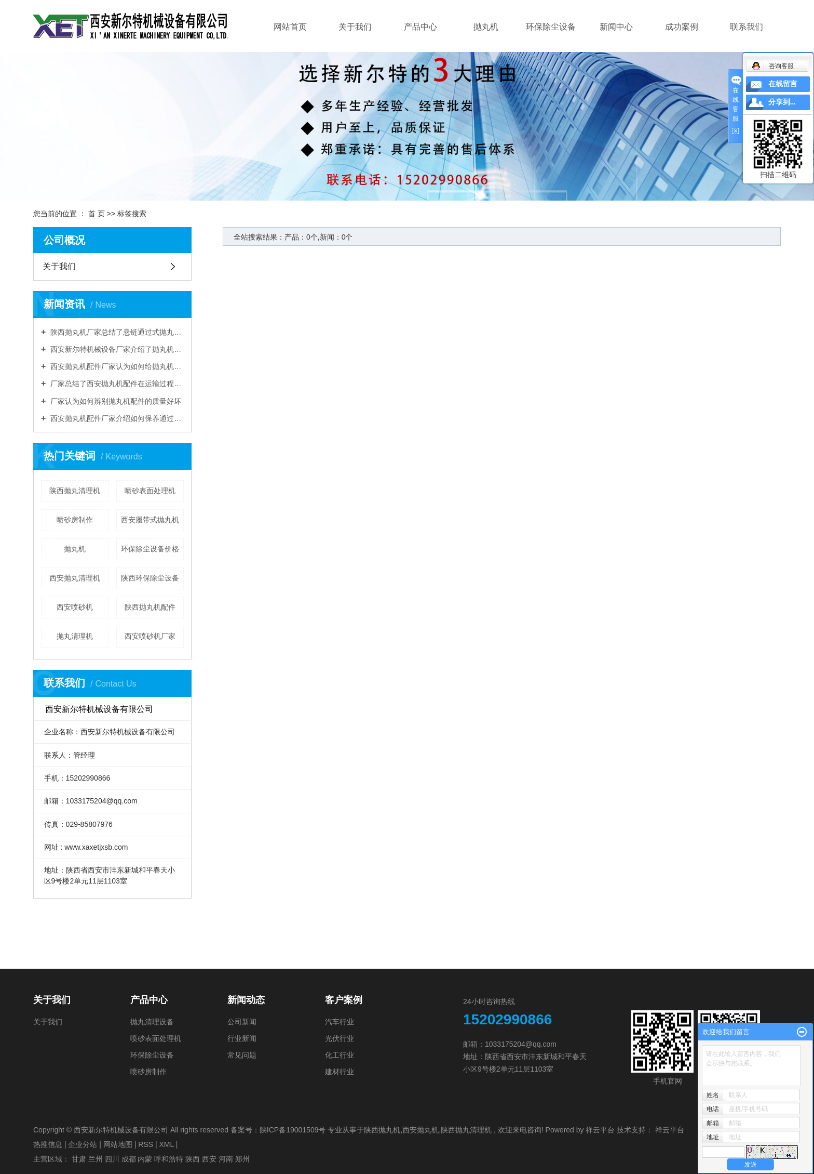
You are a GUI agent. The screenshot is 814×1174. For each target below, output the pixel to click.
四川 (112, 1159)
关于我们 (355, 26)
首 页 (96, 213)
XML (166, 1144)
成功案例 (681, 26)
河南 (226, 1159)
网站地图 (117, 1144)
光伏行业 (339, 1038)
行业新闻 (241, 1038)
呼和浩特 (168, 1159)
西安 (209, 1159)
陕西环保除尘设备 (150, 578)
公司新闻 (241, 1022)
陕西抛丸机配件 (150, 607)
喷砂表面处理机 (150, 490)
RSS (145, 1144)
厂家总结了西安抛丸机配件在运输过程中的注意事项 (116, 383)
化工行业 (339, 1055)
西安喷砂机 (75, 607)
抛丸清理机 (75, 636)
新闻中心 (616, 26)
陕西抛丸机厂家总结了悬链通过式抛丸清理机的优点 (116, 332)
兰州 (95, 1159)
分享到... (782, 102)
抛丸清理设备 (152, 1022)
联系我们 (746, 26)
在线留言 (782, 84)
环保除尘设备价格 (150, 549)
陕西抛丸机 (382, 1130)
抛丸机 (485, 26)
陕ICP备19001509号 (293, 1130)
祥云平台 (600, 1130)
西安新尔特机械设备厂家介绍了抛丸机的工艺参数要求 (116, 349)
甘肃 (79, 1159)
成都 (128, 1159)
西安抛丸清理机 (74, 578)
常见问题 (241, 1055)
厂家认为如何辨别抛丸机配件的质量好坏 (114, 401)
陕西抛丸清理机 (74, 490)
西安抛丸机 (420, 1130)
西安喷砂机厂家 (150, 636)
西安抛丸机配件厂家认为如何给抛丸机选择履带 (116, 366)
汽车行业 (339, 1022)
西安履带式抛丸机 (150, 520)
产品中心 (420, 26)
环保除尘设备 (551, 26)
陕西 (192, 1159)
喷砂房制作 (75, 520)
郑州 (242, 1159)
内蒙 (145, 1159)
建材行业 (339, 1071)
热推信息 (47, 1144)
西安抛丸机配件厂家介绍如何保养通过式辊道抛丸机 (116, 418)
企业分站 (82, 1144)
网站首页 (290, 26)
